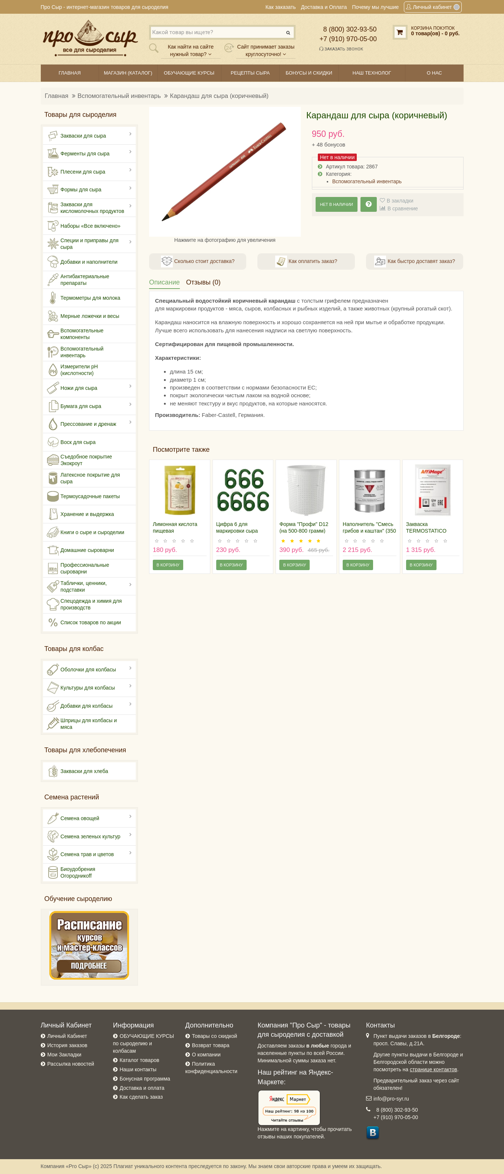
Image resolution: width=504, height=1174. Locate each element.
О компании (206, 1055)
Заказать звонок (341, 49)
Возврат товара (211, 1045)
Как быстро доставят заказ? (414, 261)
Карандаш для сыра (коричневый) (219, 95)
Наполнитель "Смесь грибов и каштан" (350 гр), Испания (369, 530)
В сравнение (403, 208)
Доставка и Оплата (324, 7)
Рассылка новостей (70, 1064)
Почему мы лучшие (375, 7)
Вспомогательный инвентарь (119, 95)
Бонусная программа (145, 1079)
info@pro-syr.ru (391, 1099)
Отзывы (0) (203, 282)
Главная (57, 95)
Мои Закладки (64, 1055)
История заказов (67, 1045)
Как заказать (281, 7)
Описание (164, 282)
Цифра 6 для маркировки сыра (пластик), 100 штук (239, 530)
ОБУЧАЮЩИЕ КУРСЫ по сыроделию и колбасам (143, 1043)
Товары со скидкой (214, 1036)
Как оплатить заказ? (306, 261)
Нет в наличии (336, 204)
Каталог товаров (139, 1060)
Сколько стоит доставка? (198, 261)
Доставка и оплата (142, 1088)
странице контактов (433, 1069)
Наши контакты (138, 1069)
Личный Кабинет (67, 1036)
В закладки (400, 201)
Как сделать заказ (141, 1097)
